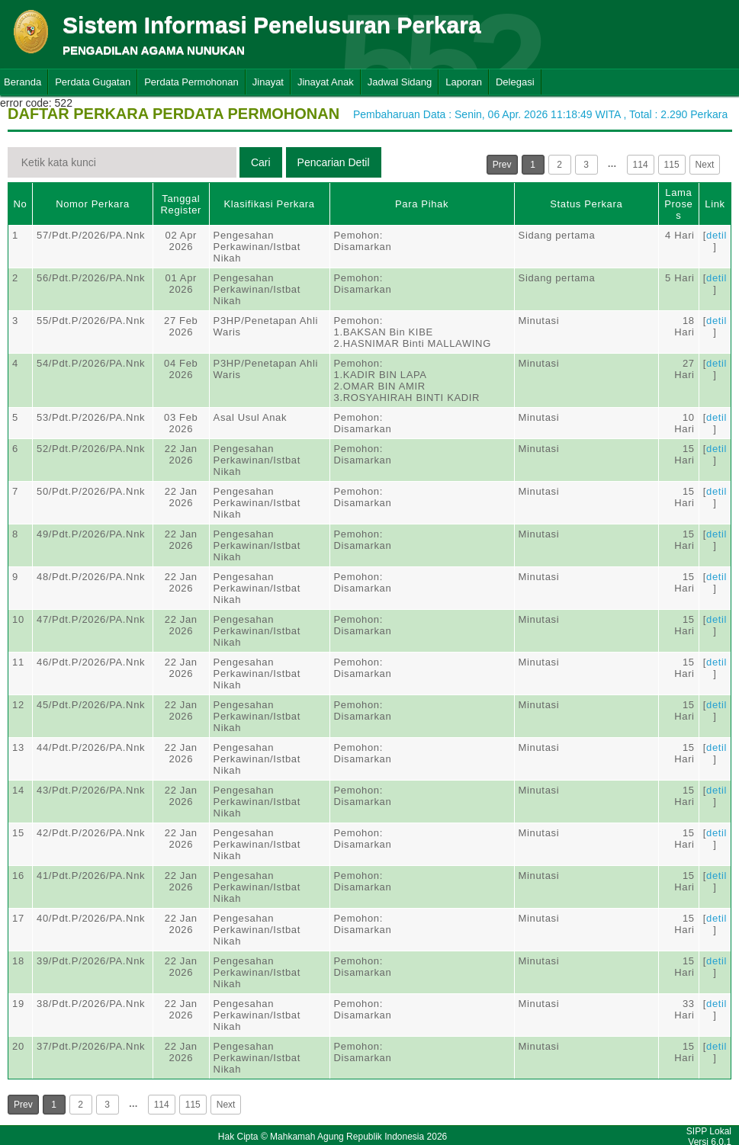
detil (716, 235)
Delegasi (515, 82)
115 (672, 164)
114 (640, 164)
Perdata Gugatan (92, 82)
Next (705, 164)
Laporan (463, 82)
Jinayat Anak (325, 82)
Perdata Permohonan (191, 82)
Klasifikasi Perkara (268, 204)
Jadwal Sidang (400, 82)
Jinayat (268, 82)
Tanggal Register (180, 204)
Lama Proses (678, 204)
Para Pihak (421, 204)
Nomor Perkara (93, 204)
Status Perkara (586, 204)
